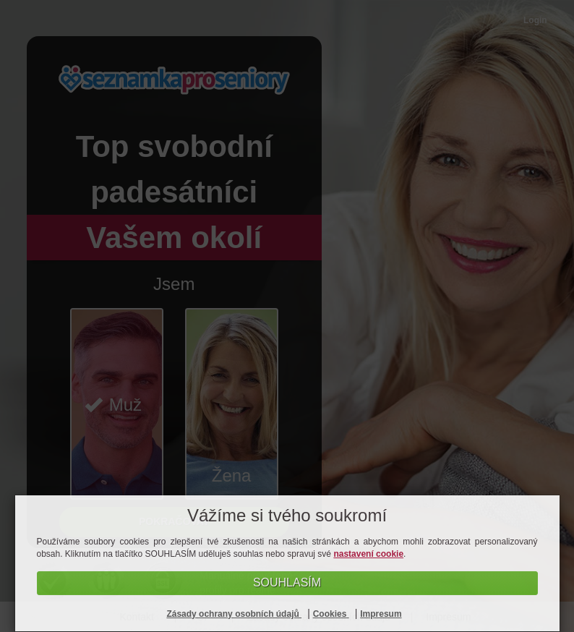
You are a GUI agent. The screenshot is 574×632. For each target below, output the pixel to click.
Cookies (331, 614)
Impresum (380, 614)
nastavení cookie (368, 554)
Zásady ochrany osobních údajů (233, 614)
